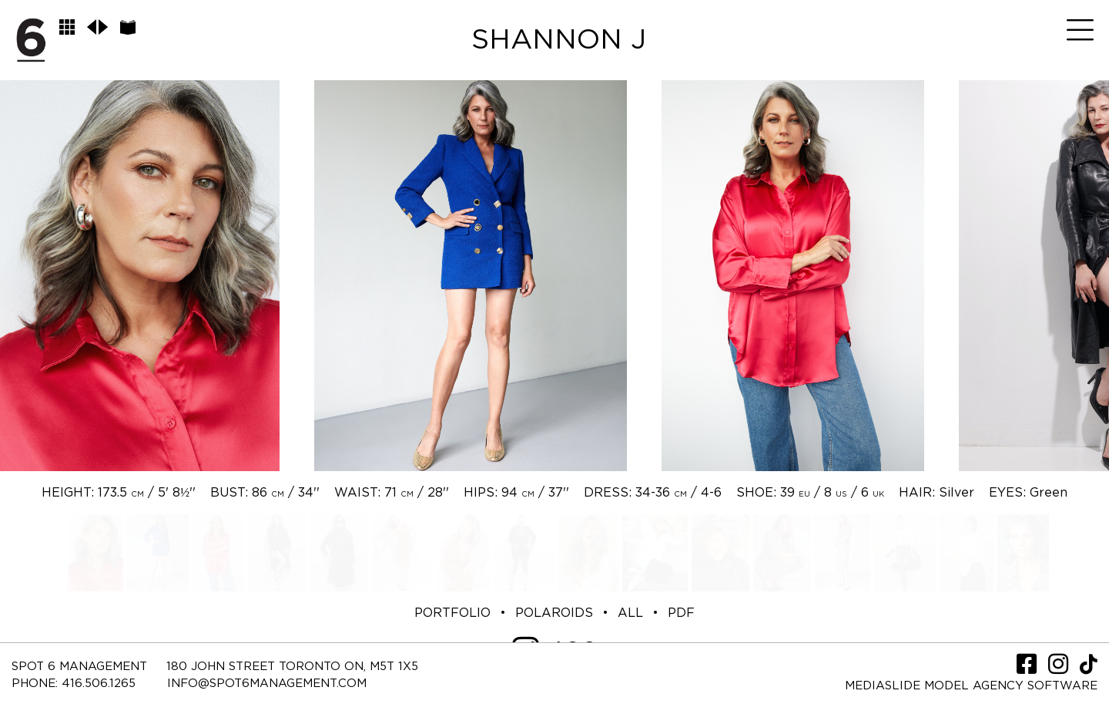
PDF (681, 613)
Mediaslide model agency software (971, 686)
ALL (630, 613)
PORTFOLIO (452, 613)
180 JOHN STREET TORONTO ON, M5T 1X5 (292, 666)
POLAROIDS (554, 613)
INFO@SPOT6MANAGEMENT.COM (267, 683)
